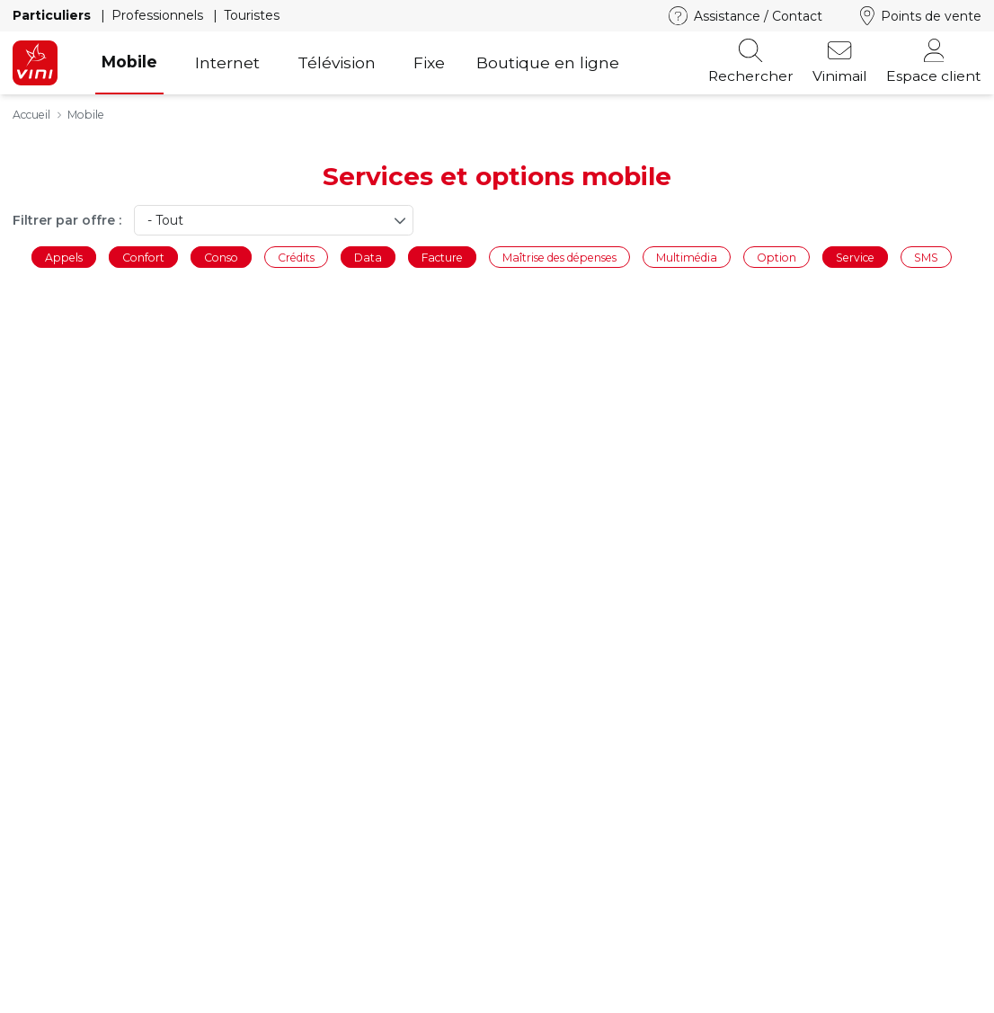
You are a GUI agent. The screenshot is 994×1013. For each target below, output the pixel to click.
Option (776, 256)
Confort (143, 256)
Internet (227, 62)
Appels (64, 256)
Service (855, 256)
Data (368, 256)
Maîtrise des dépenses (559, 256)
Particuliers (53, 15)
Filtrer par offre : (67, 220)
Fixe (429, 62)
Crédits (296, 256)
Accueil (31, 114)
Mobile (129, 61)
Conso (221, 256)
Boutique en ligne (547, 62)
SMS (926, 256)
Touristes (252, 15)
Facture (442, 256)
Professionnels (159, 15)
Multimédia (686, 256)
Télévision (336, 62)
